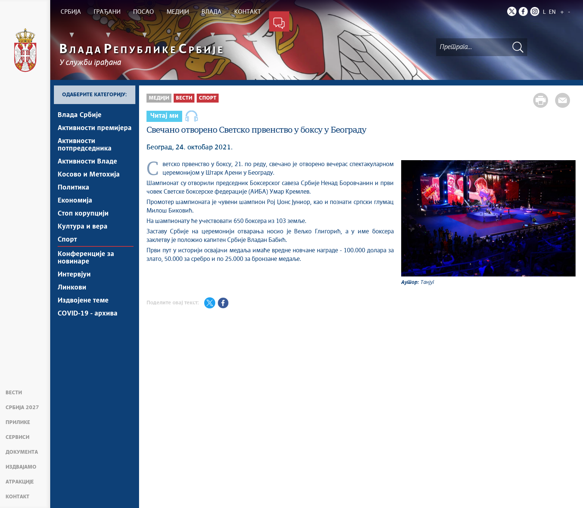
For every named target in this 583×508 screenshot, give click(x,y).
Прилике (18, 422)
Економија (75, 200)
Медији (159, 98)
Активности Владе (87, 161)
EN (552, 12)
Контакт (17, 496)
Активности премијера (95, 128)
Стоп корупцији (83, 213)
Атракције (20, 482)
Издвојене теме (83, 300)
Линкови (72, 287)
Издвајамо (21, 467)
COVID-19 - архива (87, 313)
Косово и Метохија (89, 174)
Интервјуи (74, 274)
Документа (22, 452)
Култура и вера (82, 226)
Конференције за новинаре (86, 258)
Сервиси (17, 437)
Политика (73, 187)
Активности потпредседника (85, 145)
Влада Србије (80, 115)
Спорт (67, 239)
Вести (14, 392)
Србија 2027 (22, 407)
